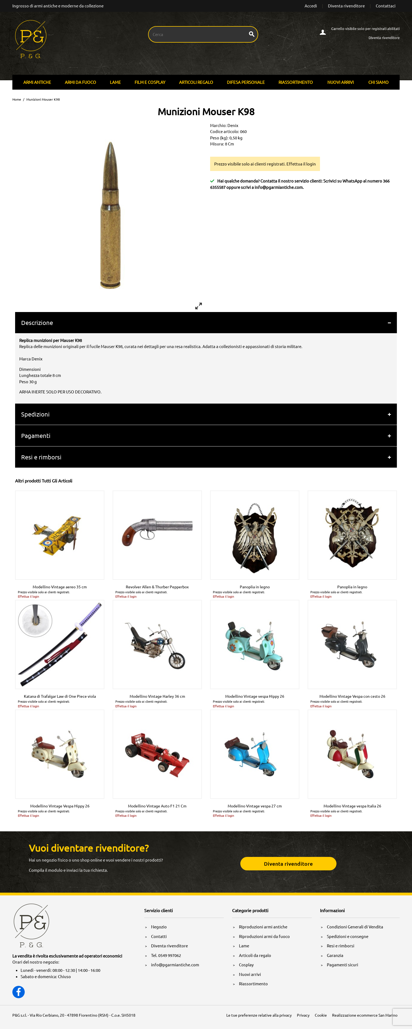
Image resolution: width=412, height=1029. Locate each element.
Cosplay (246, 964)
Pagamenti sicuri (342, 964)
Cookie (321, 1015)
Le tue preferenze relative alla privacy (259, 1015)
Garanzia (335, 955)
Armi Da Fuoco (80, 82)
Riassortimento (296, 82)
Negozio (159, 926)
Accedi (311, 5)
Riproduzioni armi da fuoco (264, 936)
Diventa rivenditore (346, 5)
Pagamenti (36, 435)
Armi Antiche (37, 82)
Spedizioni (35, 414)
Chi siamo (378, 82)
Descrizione (37, 322)
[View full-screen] (198, 306)
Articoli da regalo (255, 955)
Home (16, 99)
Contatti (159, 936)
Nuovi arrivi (340, 82)
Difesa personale (246, 82)
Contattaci (386, 5)
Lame (115, 82)
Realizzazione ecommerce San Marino (364, 1015)
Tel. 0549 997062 (166, 955)
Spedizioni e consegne (347, 936)
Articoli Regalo (196, 82)
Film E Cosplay (150, 82)
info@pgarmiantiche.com (279, 187)
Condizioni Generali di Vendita (355, 926)
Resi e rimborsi (41, 456)
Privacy (303, 1015)
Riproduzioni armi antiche (263, 926)
